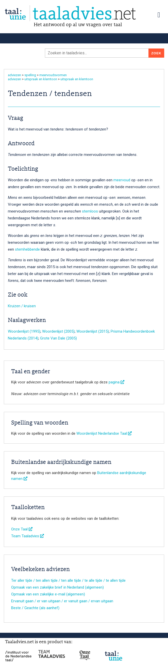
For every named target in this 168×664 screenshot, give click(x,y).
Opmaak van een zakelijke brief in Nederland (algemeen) (57, 587)
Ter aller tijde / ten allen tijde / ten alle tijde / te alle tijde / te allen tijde (68, 580)
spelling (30, 75)
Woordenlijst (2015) (92, 331)
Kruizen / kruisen (22, 306)
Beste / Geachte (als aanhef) (35, 608)
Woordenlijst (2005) (58, 331)
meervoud (121, 180)
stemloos (90, 211)
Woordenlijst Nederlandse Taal (104, 433)
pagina (116, 382)
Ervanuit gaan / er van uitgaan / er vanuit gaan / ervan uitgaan (62, 601)
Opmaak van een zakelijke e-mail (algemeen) (48, 594)
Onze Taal (21, 529)
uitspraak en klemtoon (40, 79)
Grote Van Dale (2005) (58, 338)
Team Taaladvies (27, 536)
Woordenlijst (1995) (24, 331)
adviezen (14, 75)
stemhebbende (27, 249)
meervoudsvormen (53, 75)
